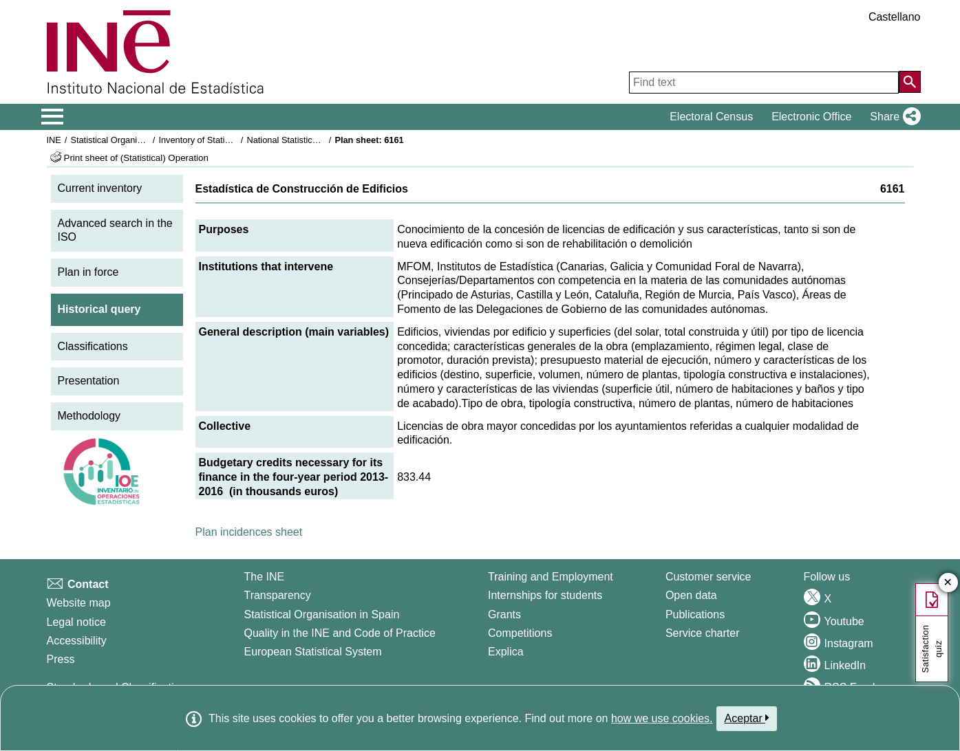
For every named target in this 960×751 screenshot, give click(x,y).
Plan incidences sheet (249, 532)
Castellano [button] (894, 17)
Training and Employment (550, 577)
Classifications (93, 346)
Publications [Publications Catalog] (695, 614)
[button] (892, 117)
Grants (504, 614)
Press (61, 659)
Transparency (277, 595)
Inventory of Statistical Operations (224, 140)
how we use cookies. (662, 718)
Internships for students (545, 595)
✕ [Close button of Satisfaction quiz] (948, 582)
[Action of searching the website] (910, 82)
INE (54, 140)
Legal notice (76, 622)
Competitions (520, 633)
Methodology (89, 416)
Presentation (89, 381)
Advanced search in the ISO (115, 230)
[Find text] (764, 83)
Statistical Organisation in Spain (132, 140)
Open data (691, 595)
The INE (264, 577)
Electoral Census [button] (711, 116)
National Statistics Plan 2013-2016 (313, 140)
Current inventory (100, 188)
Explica (506, 651)
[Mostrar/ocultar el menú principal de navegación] (52, 117)
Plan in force (88, 272)
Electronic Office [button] (811, 116)
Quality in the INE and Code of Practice (339, 633)
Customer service (708, 577)
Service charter (702, 633)
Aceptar (747, 718)
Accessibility (77, 640)
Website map (79, 603)
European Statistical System (312, 651)
